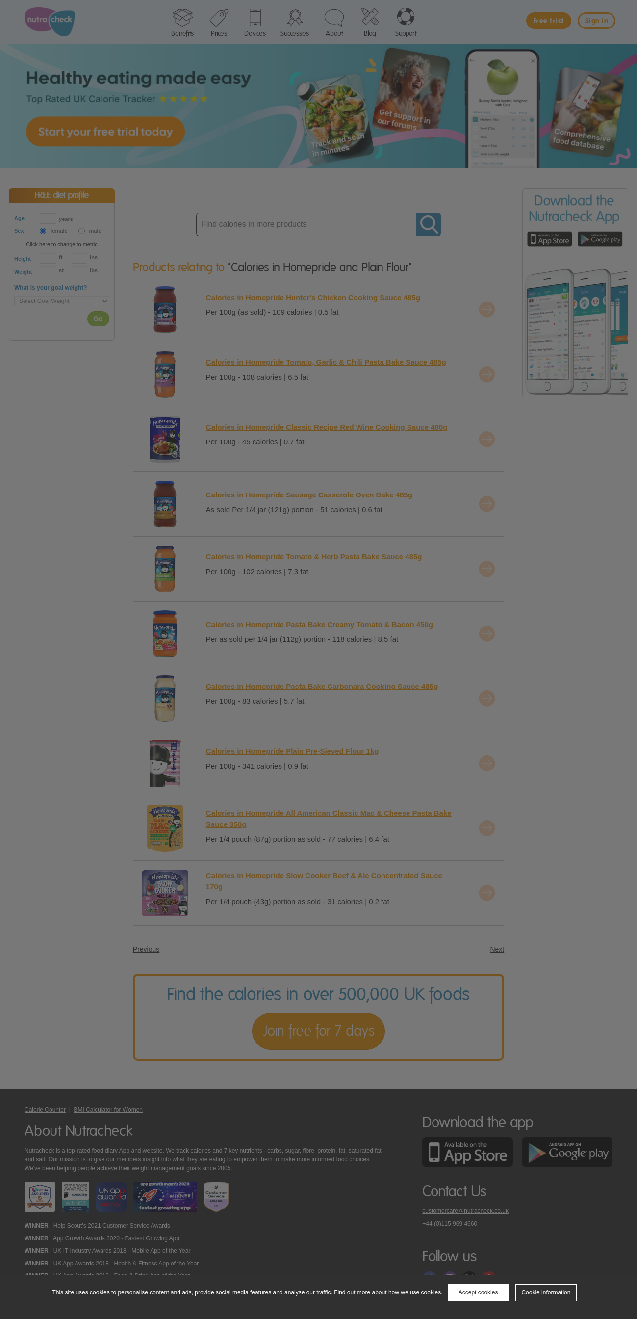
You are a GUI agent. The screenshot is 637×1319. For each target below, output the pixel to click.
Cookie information (545, 1292)
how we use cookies (414, 1292)
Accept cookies (478, 1292)
